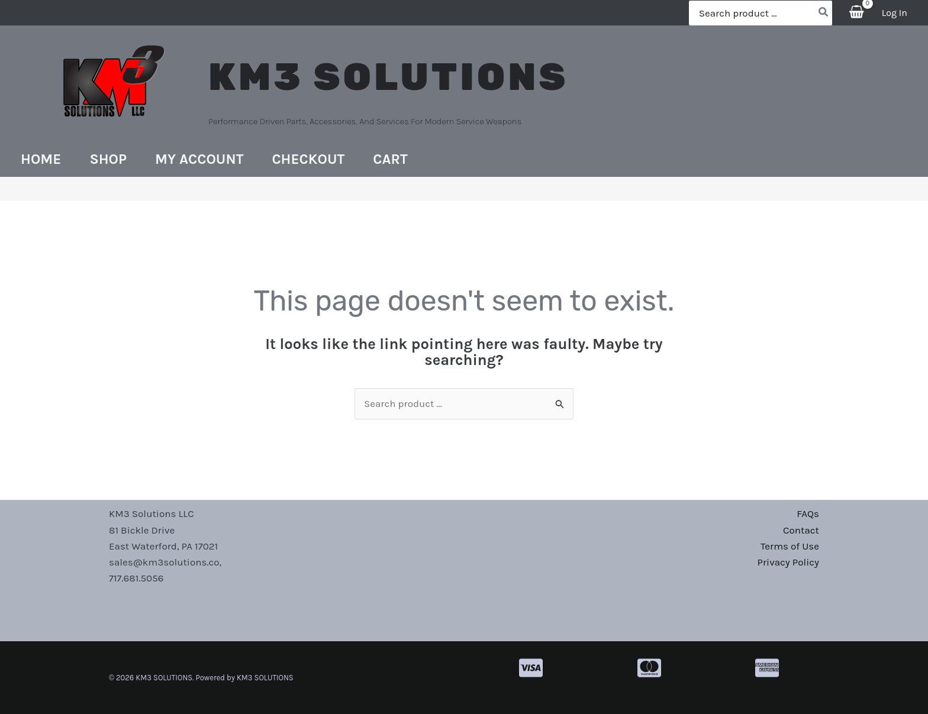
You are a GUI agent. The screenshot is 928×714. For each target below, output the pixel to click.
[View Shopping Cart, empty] (857, 12)
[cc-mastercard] (649, 668)
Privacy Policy (788, 562)
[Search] (824, 13)
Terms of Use (790, 546)
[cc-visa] (531, 668)
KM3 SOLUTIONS (388, 76)
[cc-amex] (767, 668)
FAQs (808, 513)
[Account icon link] (894, 13)
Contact (801, 530)
